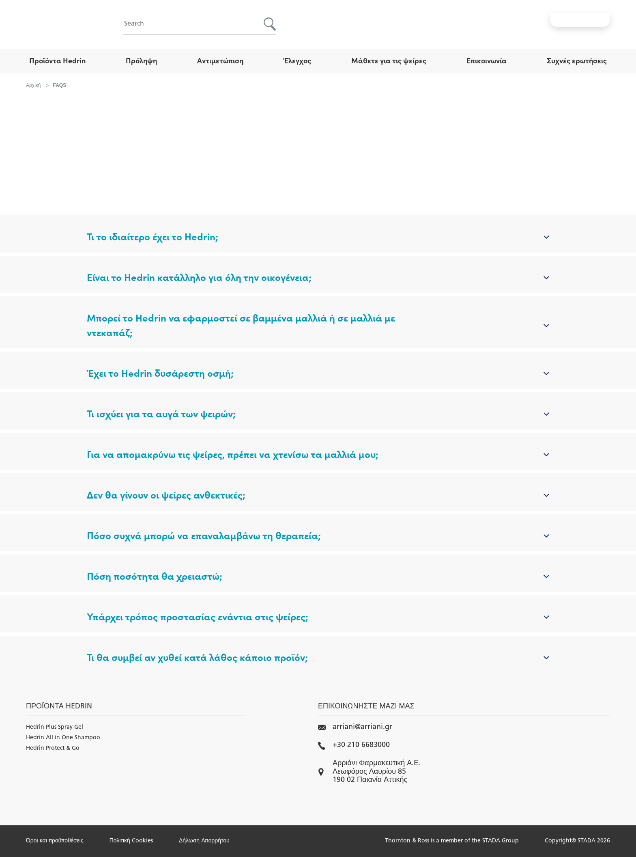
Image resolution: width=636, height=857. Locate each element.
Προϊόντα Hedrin (57, 60)
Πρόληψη (141, 60)
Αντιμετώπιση (220, 60)
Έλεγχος (297, 60)
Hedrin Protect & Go (53, 748)
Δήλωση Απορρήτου (204, 841)
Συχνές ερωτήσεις (577, 60)
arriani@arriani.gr (355, 727)
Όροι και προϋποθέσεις (55, 841)
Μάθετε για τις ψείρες (388, 60)
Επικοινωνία (486, 60)
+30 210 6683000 (354, 745)
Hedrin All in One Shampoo (63, 738)
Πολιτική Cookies (131, 841)
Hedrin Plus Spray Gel (54, 727)
